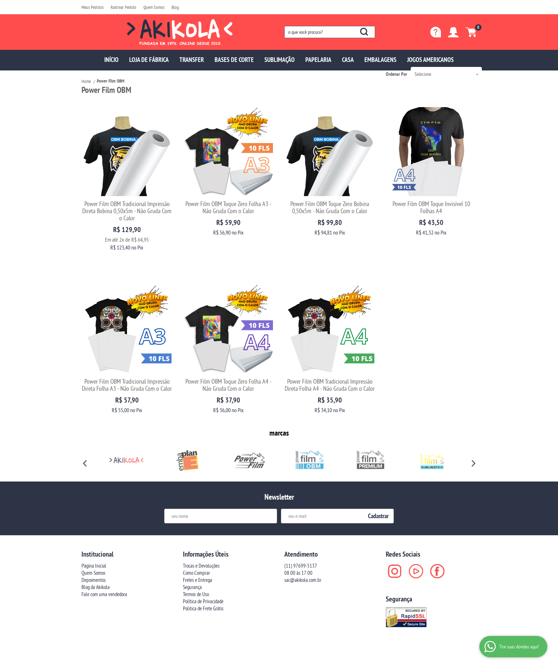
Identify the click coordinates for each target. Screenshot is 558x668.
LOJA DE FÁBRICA (149, 60)
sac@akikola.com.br (302, 552)
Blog (175, 7)
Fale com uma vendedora (104, 566)
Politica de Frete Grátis (203, 581)
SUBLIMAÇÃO (279, 60)
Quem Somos (153, 7)
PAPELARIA (318, 60)
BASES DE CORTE (234, 60)
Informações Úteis (205, 526)
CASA (348, 60)
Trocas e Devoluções (201, 538)
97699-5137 (300, 538)
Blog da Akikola (95, 559)
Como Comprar (196, 545)
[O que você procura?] (364, 31)
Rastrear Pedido (123, 7)
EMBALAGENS (380, 60)
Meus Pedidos (92, 7)
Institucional (97, 526)
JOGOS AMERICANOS (430, 60)
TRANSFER (191, 60)
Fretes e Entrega (197, 552)
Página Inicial (93, 538)
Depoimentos (93, 552)
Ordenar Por (396, 74)
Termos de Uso (196, 566)
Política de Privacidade (203, 573)
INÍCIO (111, 60)
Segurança (192, 559)
